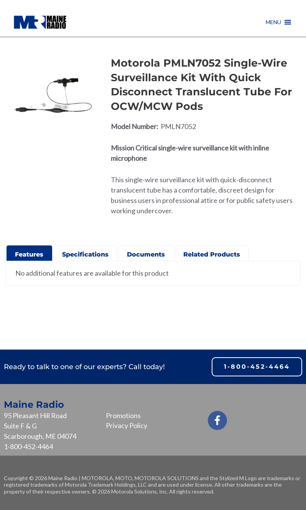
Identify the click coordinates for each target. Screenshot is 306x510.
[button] (273, 22)
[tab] (29, 253)
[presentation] (29, 252)
